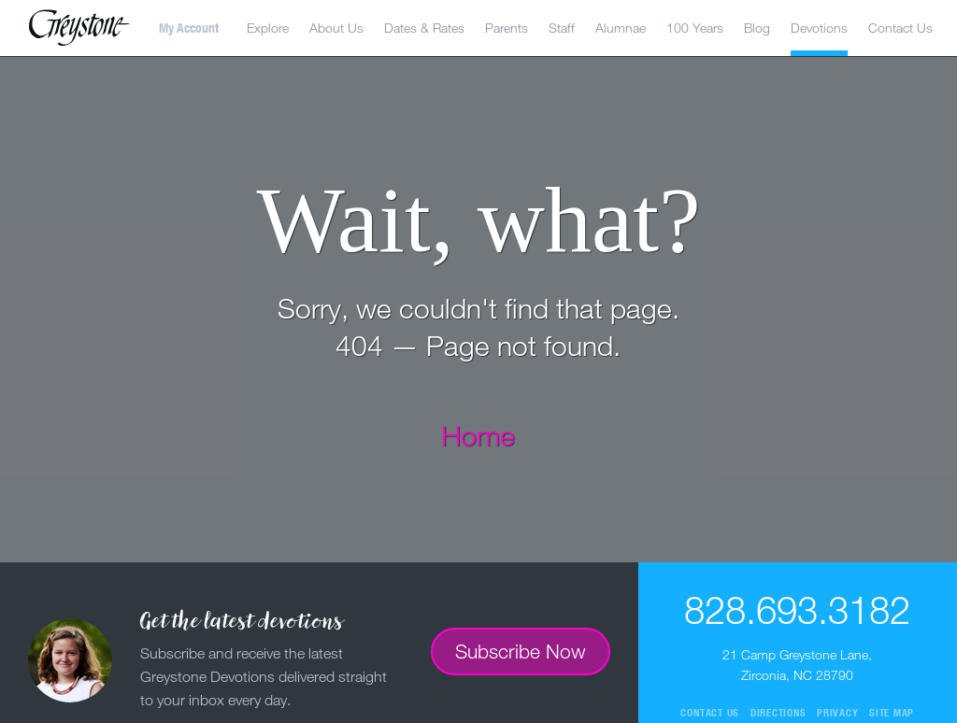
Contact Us (900, 27)
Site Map (891, 712)
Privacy (837, 712)
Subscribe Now (520, 651)
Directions (778, 712)
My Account (189, 28)
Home (478, 434)
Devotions (819, 27)
